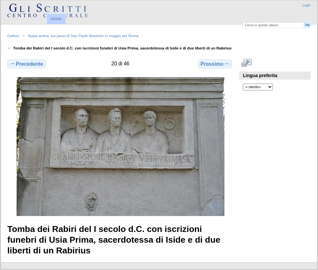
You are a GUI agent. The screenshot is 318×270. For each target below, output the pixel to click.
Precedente (26, 64)
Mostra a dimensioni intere (246, 63)
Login (306, 5)
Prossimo (215, 64)
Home (56, 19)
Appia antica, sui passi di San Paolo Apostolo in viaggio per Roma (83, 36)
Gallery (13, 36)
